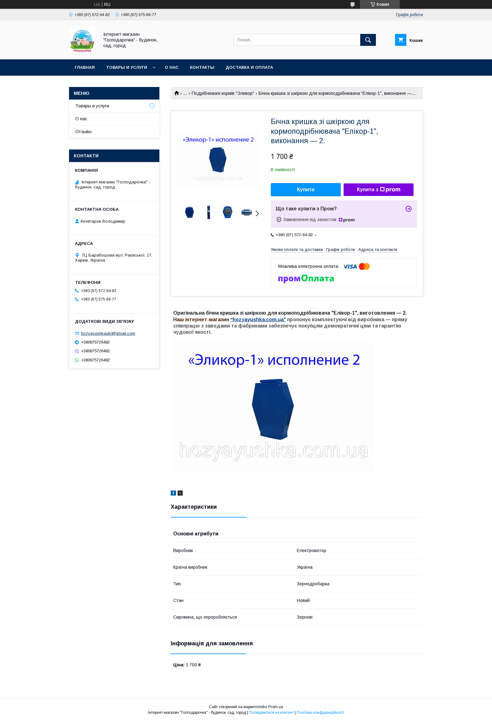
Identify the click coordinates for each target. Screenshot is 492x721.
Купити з (378, 189)
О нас (172, 67)
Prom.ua (275, 707)
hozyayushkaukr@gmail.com (108, 333)
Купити (306, 189)
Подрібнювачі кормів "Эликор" (223, 93)
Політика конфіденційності (320, 712)
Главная (85, 67)
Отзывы (83, 131)
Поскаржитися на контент (271, 712)
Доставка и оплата (249, 67)
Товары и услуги (126, 67)
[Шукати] (368, 40)
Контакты (202, 67)
